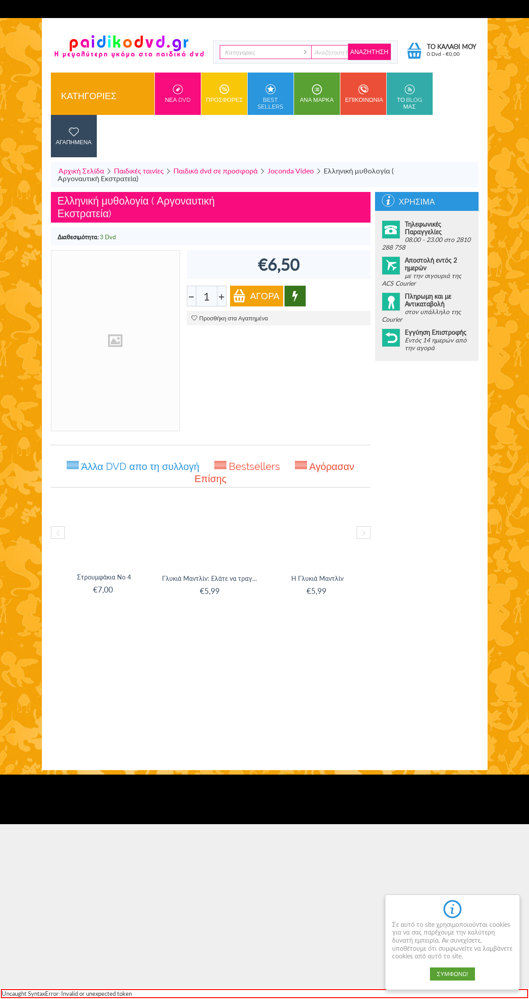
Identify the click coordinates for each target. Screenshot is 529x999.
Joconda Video (290, 170)
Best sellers (271, 97)
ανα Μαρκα (317, 93)
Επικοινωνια (364, 93)
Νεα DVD (178, 93)
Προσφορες (224, 93)
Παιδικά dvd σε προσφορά (215, 170)
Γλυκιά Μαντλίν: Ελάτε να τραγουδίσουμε (211, 578)
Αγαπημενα (74, 136)
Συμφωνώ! (452, 974)
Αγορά (256, 295)
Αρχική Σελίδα (81, 170)
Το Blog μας (410, 97)
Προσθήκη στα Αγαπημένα (229, 318)
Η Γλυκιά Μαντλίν (317, 578)
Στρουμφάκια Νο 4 (104, 577)
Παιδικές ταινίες (138, 170)
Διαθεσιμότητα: (78, 237)
